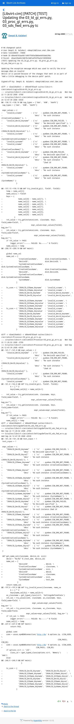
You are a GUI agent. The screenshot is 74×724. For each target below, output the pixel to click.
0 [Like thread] (59, 701)
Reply (4, 704)
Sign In (55, 3)
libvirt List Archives (15, 2)
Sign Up (66, 3)
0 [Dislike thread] (63, 701)
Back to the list (8, 711)
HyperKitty (37, 720)
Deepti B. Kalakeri (17, 35)
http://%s (41, 634)
